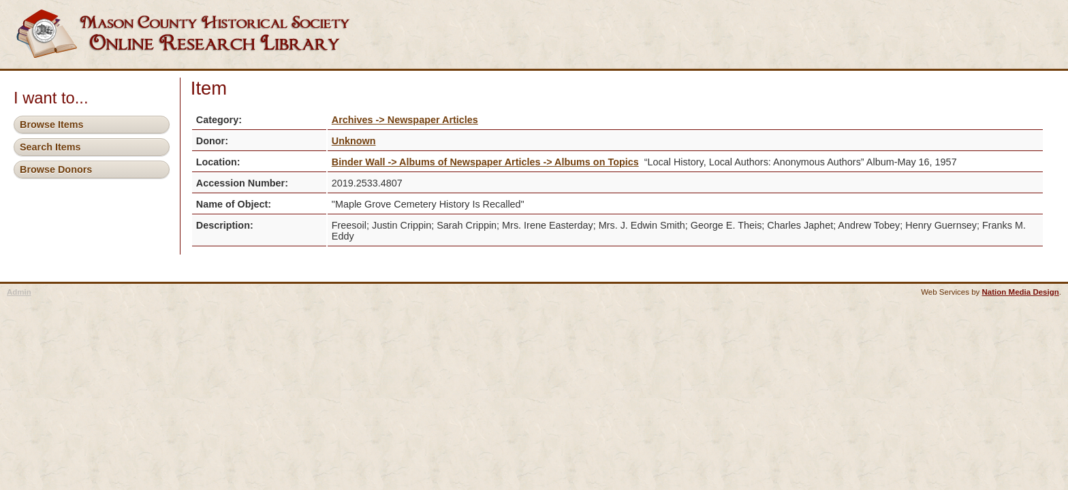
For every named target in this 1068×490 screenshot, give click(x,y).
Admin (19, 292)
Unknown (354, 140)
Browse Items (52, 124)
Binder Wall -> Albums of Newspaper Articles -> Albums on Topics (485, 162)
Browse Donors (56, 169)
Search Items (50, 147)
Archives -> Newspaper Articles (405, 119)
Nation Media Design (1020, 292)
